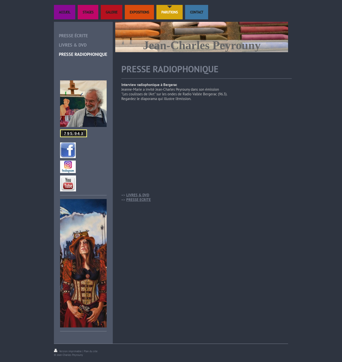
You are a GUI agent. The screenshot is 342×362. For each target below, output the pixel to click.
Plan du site (91, 351)
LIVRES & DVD (137, 195)
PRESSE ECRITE (138, 199)
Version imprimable (68, 351)
